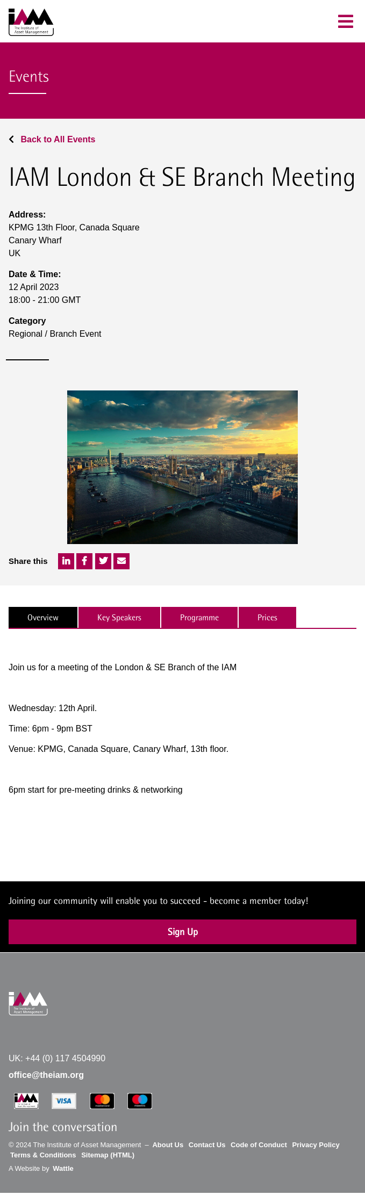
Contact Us (207, 1145)
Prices (267, 617)
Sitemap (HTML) (107, 1155)
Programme (199, 617)
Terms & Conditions (43, 1155)
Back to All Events (52, 139)
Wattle (63, 1168)
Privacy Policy (315, 1145)
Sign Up (183, 931)
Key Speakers (119, 617)
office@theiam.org (46, 1075)
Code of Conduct (259, 1145)
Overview (43, 617)
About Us (167, 1145)
